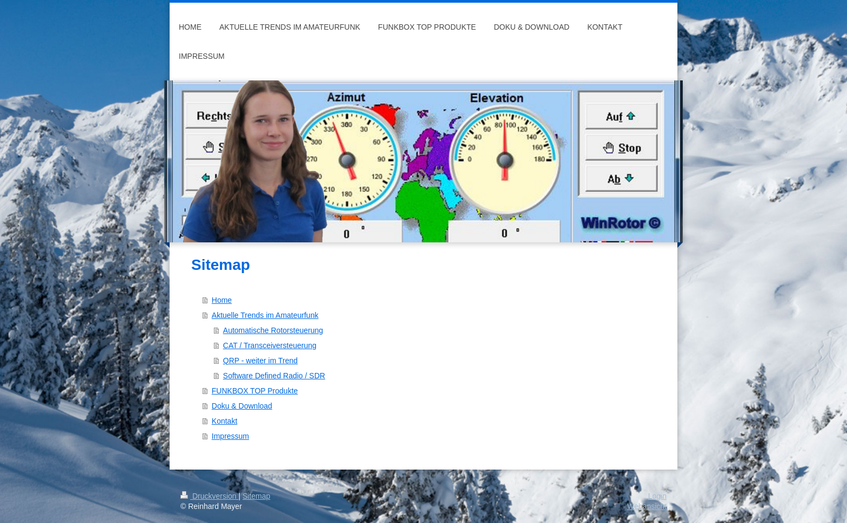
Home (222, 300)
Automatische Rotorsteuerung (273, 330)
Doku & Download (242, 406)
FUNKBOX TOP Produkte (255, 390)
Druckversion (209, 496)
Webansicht (647, 506)
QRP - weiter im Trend (260, 360)
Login (657, 496)
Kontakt (224, 421)
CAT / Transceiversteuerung (270, 345)
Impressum (230, 436)
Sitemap (256, 496)
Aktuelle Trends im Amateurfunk (265, 315)
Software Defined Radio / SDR (274, 375)
